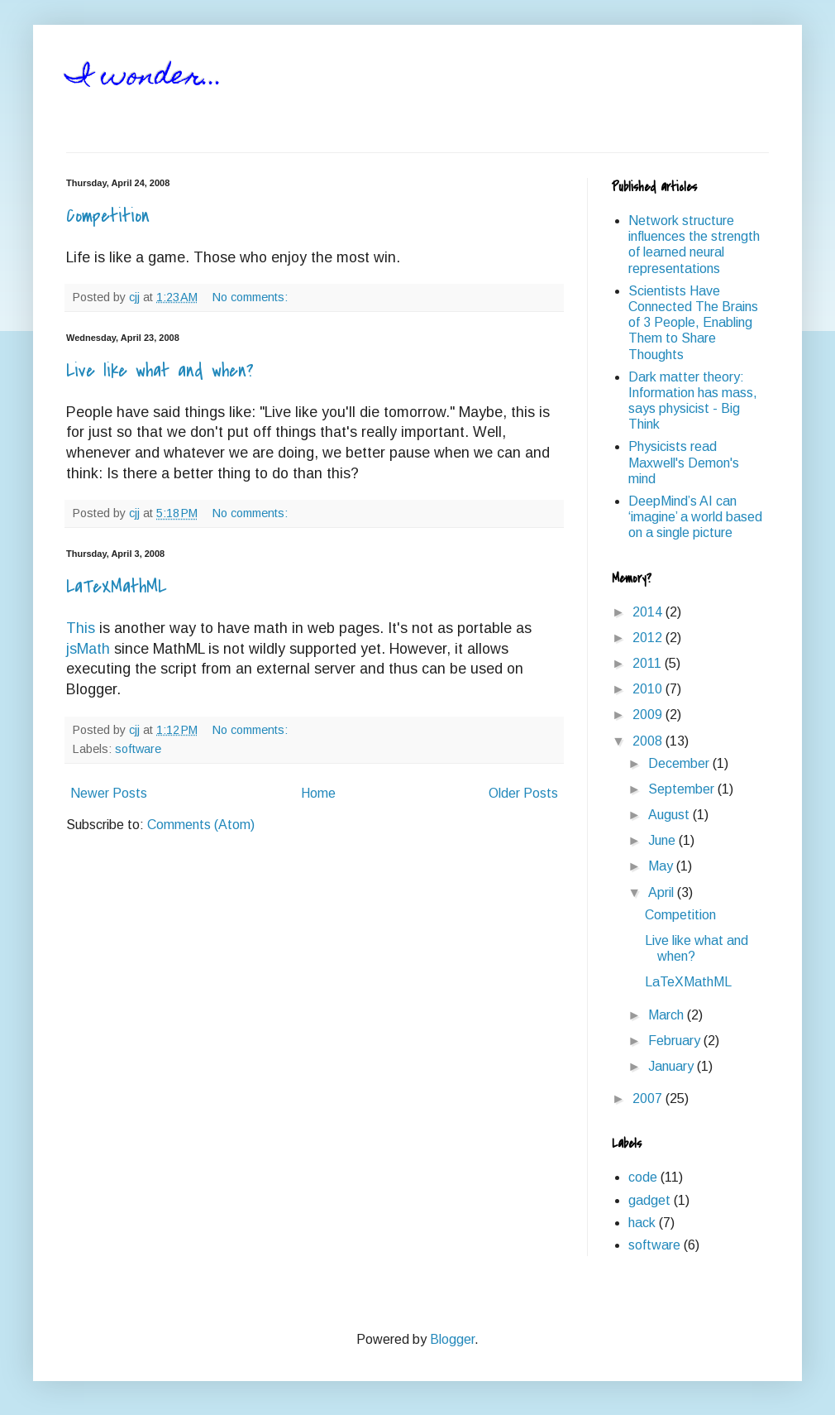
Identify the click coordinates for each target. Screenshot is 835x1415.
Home (318, 793)
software (138, 748)
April (662, 892)
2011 (648, 663)
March (667, 1015)
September (683, 789)
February (676, 1041)
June (663, 840)
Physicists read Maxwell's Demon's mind (683, 462)
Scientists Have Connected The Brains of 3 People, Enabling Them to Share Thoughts (693, 323)
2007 (649, 1098)
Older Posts (523, 793)
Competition (108, 216)
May (662, 866)
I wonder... (144, 77)
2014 (649, 612)
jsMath (88, 648)
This (80, 628)
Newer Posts (108, 793)
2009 (649, 715)
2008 (649, 741)
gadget (649, 1200)
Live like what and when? (160, 370)
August (670, 815)
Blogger (452, 1339)
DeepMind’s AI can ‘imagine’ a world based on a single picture (695, 517)
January (672, 1066)
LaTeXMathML (116, 586)
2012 (649, 638)
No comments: (251, 297)
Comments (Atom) (201, 825)
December (680, 763)
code (642, 1177)
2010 (649, 689)
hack (642, 1223)
